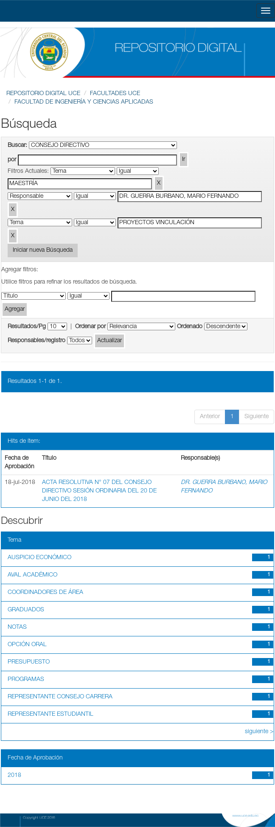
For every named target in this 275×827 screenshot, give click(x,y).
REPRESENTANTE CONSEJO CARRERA (60, 697)
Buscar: (17, 146)
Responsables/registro (36, 341)
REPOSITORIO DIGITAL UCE (43, 94)
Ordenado (189, 327)
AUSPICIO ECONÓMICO (39, 558)
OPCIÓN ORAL (27, 645)
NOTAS (17, 627)
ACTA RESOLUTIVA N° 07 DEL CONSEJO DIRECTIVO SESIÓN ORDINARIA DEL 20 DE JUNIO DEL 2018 (99, 491)
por (12, 160)
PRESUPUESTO (29, 662)
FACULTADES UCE (115, 94)
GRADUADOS (26, 610)
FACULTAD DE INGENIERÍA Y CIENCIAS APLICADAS (83, 102)
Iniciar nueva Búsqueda (43, 250)
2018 (14, 776)
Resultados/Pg (27, 327)
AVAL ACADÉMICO (32, 575)
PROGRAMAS (26, 680)
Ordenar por (90, 327)
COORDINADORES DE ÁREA (45, 593)
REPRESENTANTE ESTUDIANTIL (50, 714)
